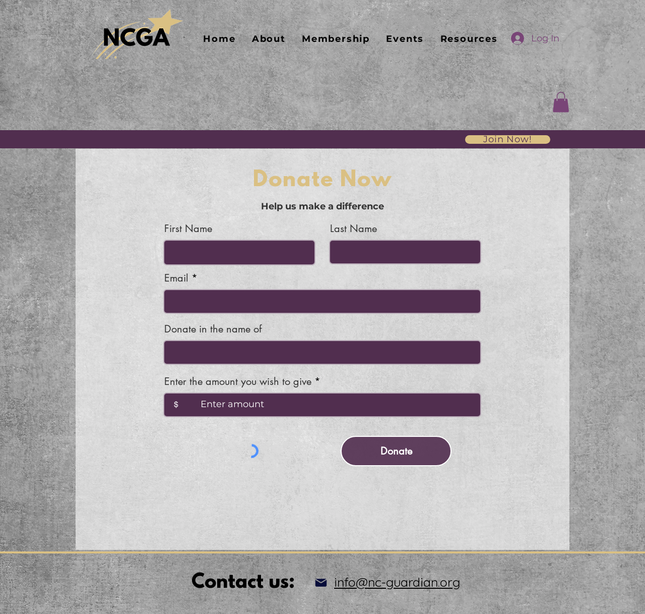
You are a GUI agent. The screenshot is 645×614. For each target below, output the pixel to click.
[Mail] (320, 583)
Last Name (353, 229)
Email (176, 278)
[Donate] (396, 451)
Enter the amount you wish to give (237, 381)
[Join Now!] (507, 139)
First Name (188, 229)
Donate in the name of (213, 329)
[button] (560, 102)
